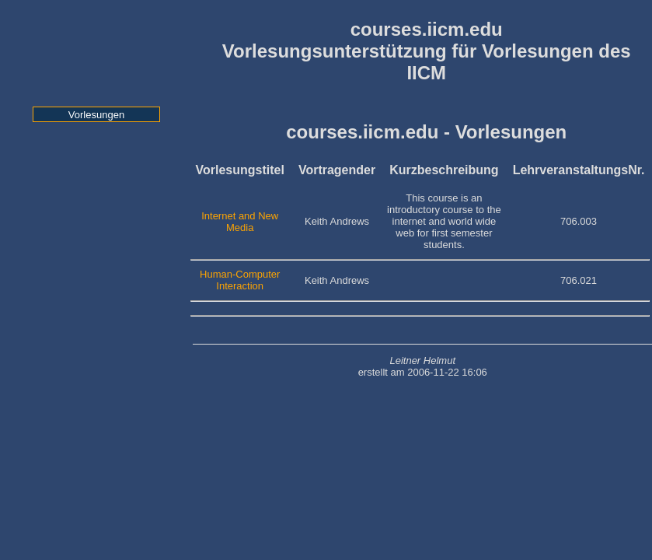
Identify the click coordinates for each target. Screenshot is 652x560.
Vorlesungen (96, 115)
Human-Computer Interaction (240, 280)
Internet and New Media (239, 221)
